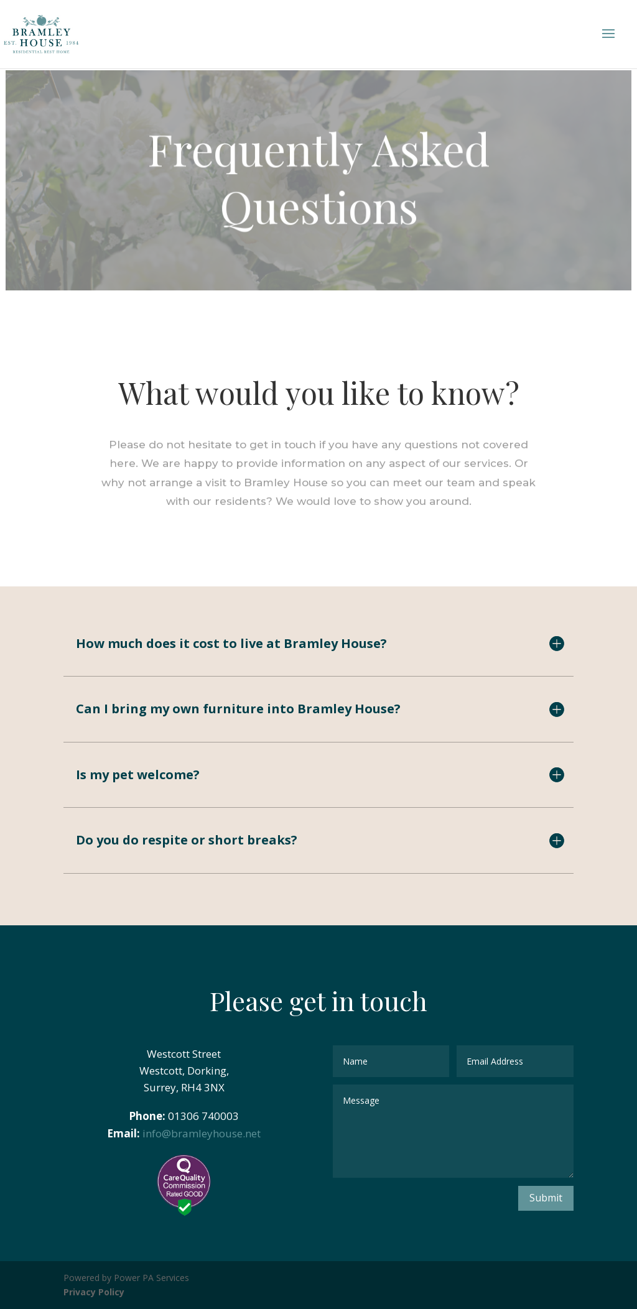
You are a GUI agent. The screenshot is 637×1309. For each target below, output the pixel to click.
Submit (545, 1198)
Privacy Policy (93, 1292)
